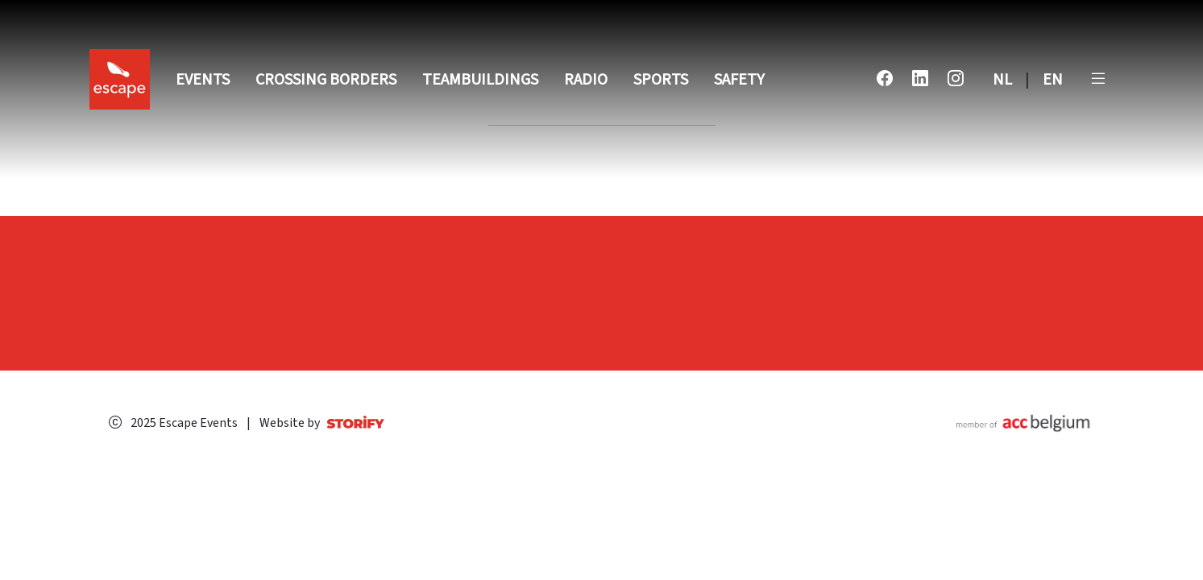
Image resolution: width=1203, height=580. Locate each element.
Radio (586, 79)
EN (1053, 79)
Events (203, 79)
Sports (660, 79)
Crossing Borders (325, 79)
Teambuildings (480, 79)
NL (1002, 79)
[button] (1098, 80)
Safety (739, 79)
